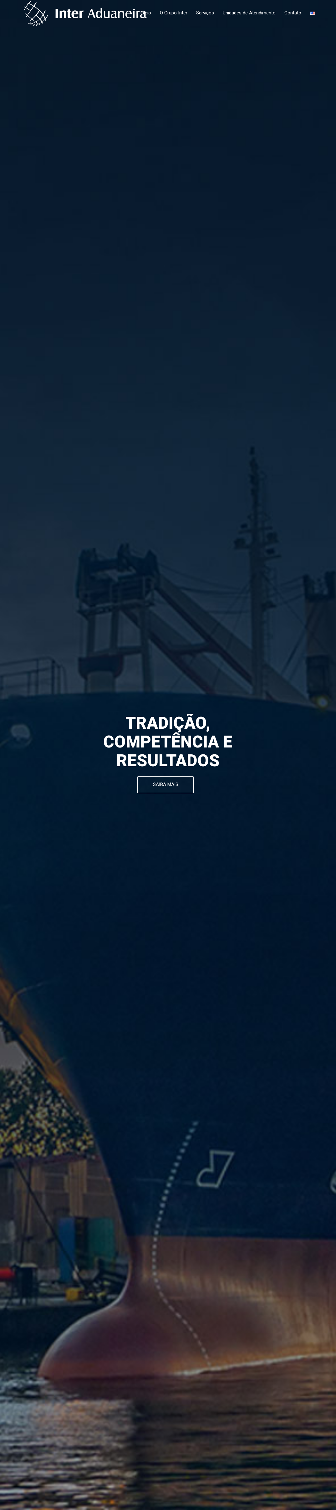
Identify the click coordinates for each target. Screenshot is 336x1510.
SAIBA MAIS (165, 784)
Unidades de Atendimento (249, 13)
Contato (292, 13)
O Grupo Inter (173, 13)
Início (145, 13)
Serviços (205, 13)
